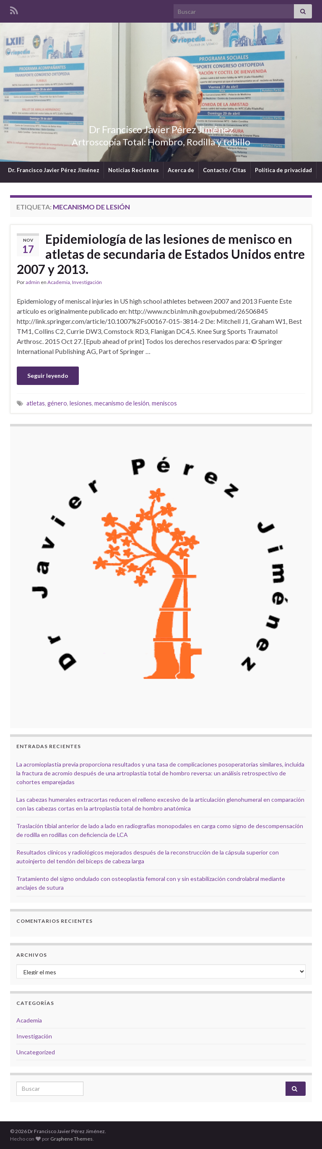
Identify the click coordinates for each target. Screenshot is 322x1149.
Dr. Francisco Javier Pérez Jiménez (53, 170)
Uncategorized (35, 1052)
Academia (58, 282)
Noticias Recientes (133, 170)
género (57, 403)
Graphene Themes (71, 1139)
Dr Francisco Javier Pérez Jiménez (161, 128)
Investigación (87, 282)
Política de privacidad (283, 170)
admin (33, 282)
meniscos (164, 403)
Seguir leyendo (47, 375)
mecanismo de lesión (121, 403)
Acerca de (181, 170)
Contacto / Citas (224, 170)
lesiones (81, 403)
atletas (35, 403)
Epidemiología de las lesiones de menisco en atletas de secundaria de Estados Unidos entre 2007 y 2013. (161, 253)
